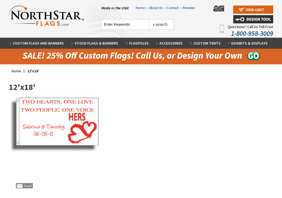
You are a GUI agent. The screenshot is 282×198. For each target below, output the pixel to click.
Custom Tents (207, 43)
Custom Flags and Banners (38, 43)
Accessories (171, 43)
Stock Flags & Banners (96, 43)
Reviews (189, 8)
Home (142, 8)
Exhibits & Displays (249, 43)
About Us (157, 8)
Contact (174, 8)
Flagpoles (139, 43)
